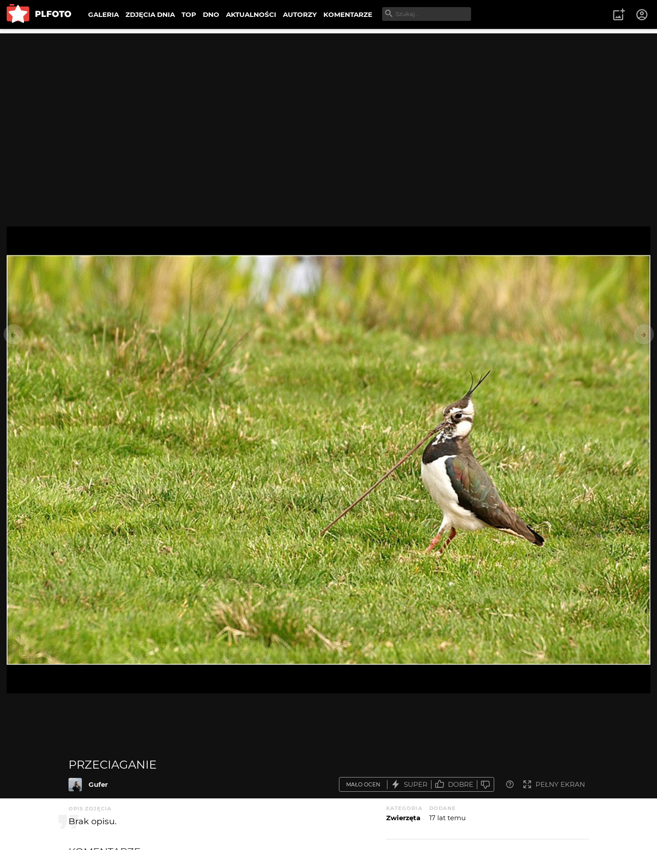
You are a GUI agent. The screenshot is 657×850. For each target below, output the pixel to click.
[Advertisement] (329, 95)
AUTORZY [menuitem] (300, 14)
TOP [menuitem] (188, 14)
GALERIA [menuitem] (103, 14)
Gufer (98, 784)
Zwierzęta (403, 818)
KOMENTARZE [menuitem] (347, 14)
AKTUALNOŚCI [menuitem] (251, 14)
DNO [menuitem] (211, 14)
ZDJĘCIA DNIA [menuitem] (150, 14)
